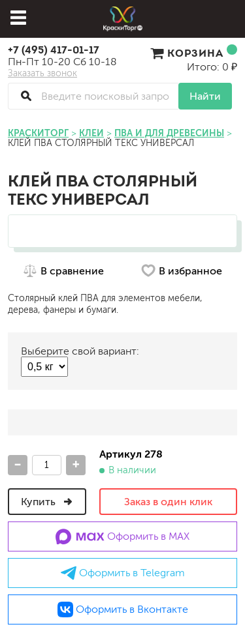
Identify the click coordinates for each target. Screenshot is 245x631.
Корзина (193, 52)
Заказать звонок (42, 73)
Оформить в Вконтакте (122, 609)
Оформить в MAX (122, 536)
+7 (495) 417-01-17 (53, 49)
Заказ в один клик (168, 501)
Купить (47, 501)
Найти (205, 96)
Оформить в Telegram (123, 573)
